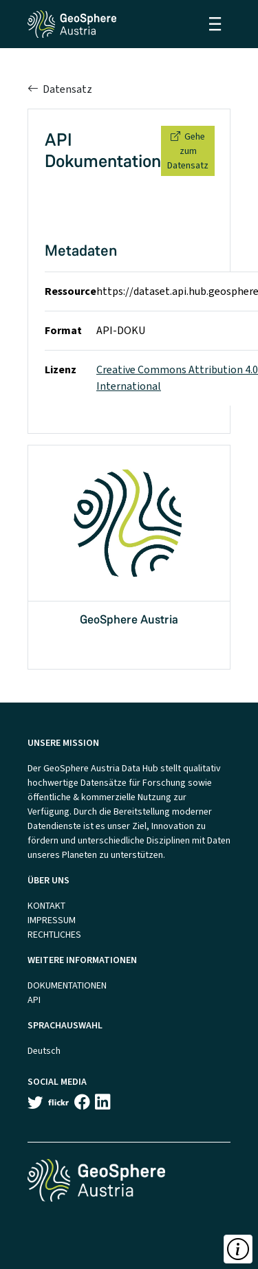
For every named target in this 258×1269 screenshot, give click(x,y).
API (34, 999)
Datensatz (60, 89)
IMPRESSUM (52, 920)
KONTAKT (46, 905)
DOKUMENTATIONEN (67, 985)
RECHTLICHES (54, 934)
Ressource (70, 291)
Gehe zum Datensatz (187, 151)
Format (63, 330)
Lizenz (60, 369)
